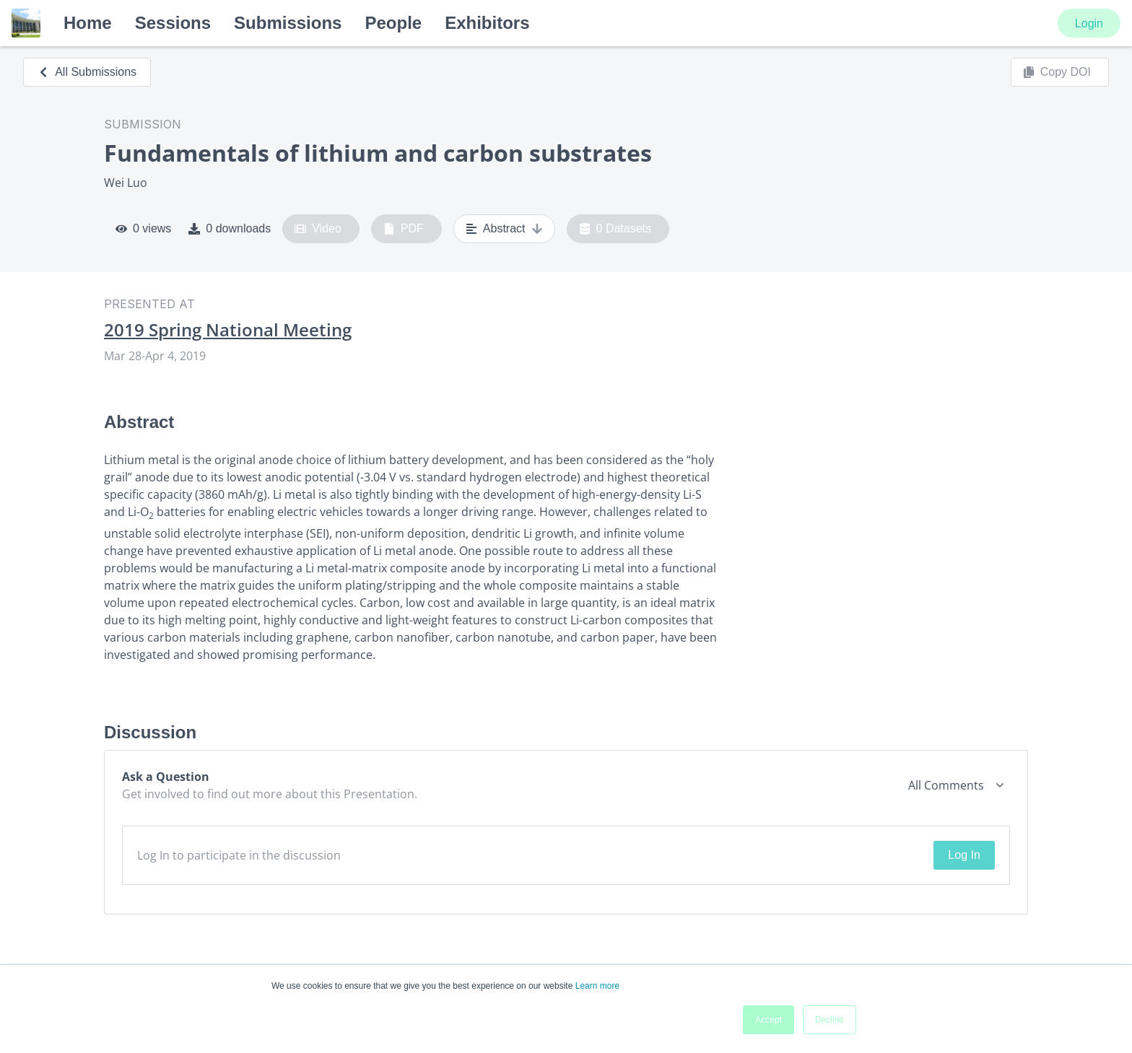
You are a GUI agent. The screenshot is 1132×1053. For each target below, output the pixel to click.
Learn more (597, 986)
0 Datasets (615, 229)
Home (88, 22)
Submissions (287, 22)
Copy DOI (1057, 72)
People (393, 22)
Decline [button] (829, 1020)
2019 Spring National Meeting (228, 329)
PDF (403, 229)
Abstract (504, 229)
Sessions (173, 22)
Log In (964, 855)
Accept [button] (768, 1020)
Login (1089, 23)
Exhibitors (487, 22)
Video (318, 229)
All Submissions (87, 72)
